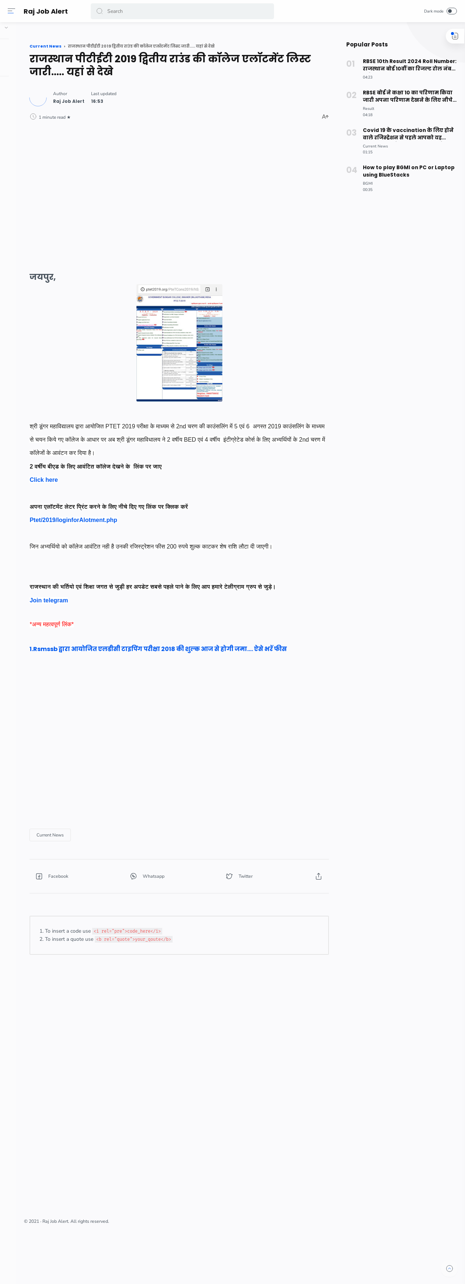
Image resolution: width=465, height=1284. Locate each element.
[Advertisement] (210, 186)
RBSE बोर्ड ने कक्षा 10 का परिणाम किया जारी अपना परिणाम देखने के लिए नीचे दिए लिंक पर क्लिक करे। (403, 96)
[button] (101, 11)
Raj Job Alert (47, 11)
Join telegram (117, 624)
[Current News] (118, 868)
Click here (112, 477)
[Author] (137, 98)
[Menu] (13, 11)
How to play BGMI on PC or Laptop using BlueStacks (405, 171)
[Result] (365, 108)
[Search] (182, 11)
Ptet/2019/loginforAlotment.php (141, 517)
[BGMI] (365, 183)
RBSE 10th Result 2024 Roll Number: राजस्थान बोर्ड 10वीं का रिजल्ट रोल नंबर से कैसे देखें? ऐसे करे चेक (406, 65)
